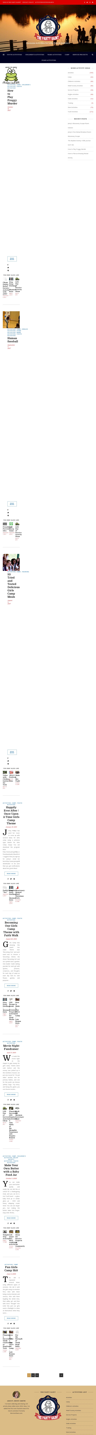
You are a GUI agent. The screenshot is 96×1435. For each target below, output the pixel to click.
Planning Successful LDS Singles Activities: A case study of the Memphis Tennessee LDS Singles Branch (13, 1125)
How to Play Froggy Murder (12, 97)
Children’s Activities (34, 54)
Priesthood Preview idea (7, 529)
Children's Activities (74, 81)
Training (25, 572)
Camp (67, 54)
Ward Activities (55, 54)
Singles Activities (73, 94)
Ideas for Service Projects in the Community (20, 1240)
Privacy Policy (28, 2)
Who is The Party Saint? (12, 2)
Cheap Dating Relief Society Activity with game (6, 288)
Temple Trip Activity (6, 1237)
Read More (12, 258)
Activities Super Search (44, 2)
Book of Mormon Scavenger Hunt (19, 1115)
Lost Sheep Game (11, 529)
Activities (12, 85)
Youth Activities (14, 54)
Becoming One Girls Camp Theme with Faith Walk (11, 929)
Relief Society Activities (11, 1159)
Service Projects (80, 54)
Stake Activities (49, 60)
